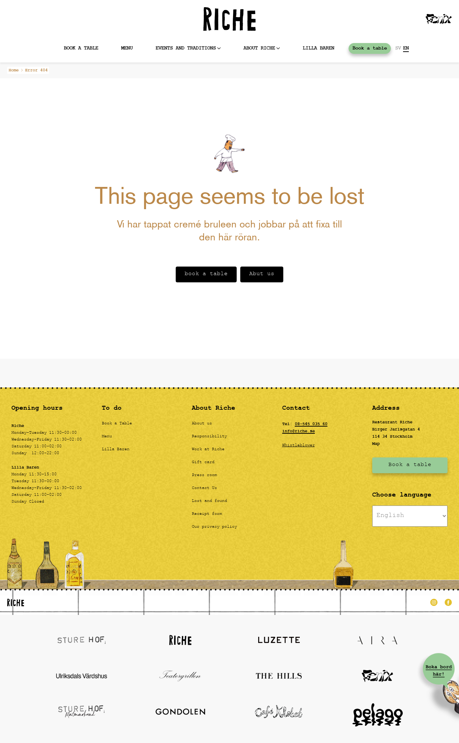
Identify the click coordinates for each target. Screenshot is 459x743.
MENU (127, 48)
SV (398, 48)
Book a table (81, 48)
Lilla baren (318, 48)
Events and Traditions (186, 48)
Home (14, 70)
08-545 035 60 (311, 424)
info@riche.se (298, 431)
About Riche (259, 48)
